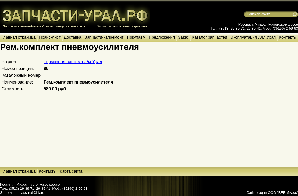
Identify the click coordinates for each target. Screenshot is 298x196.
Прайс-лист (50, 37)
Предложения (162, 37)
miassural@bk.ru (31, 193)
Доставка (72, 37)
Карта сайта (71, 171)
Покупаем (136, 37)
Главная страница (18, 37)
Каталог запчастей (209, 37)
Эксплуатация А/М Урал (253, 37)
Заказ (183, 37)
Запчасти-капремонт (104, 37)
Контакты (288, 37)
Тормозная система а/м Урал (73, 61)
